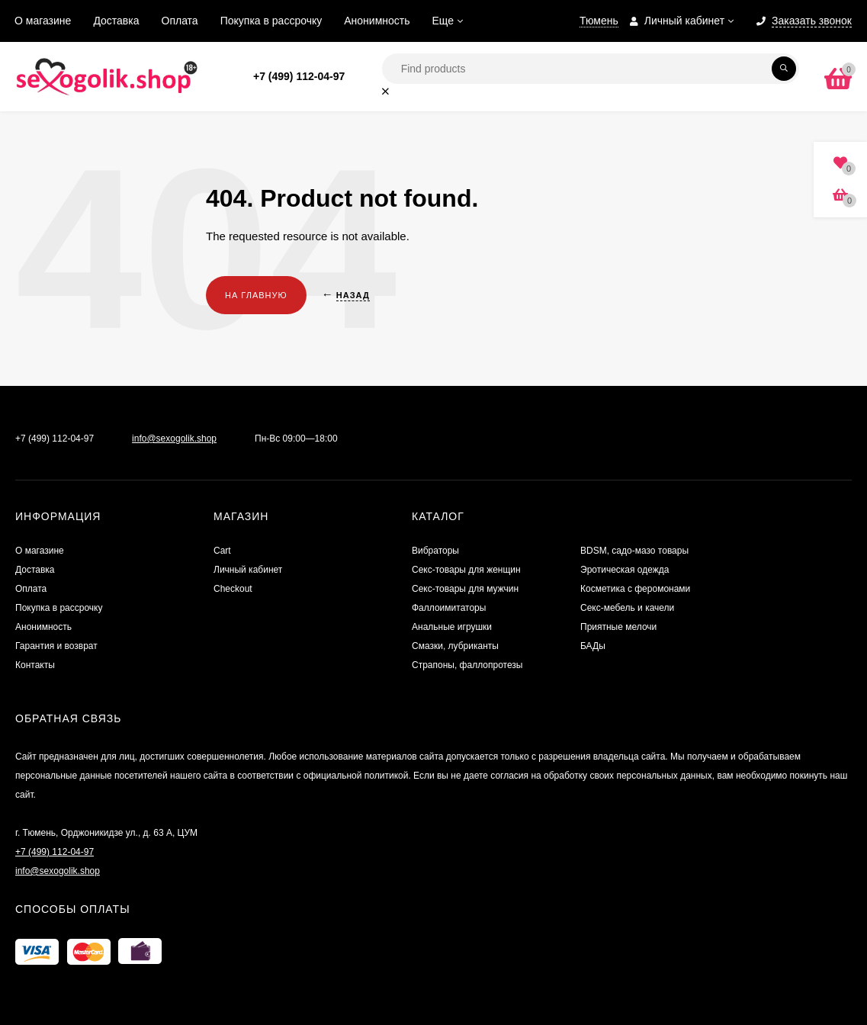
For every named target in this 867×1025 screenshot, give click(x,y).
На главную (256, 295)
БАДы (592, 646)
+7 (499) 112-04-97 (299, 76)
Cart (222, 550)
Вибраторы (435, 550)
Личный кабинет (248, 569)
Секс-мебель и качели (627, 607)
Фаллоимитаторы (449, 607)
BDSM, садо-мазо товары (634, 550)
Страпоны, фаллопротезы (467, 665)
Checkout (233, 588)
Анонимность (376, 20)
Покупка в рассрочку (271, 20)
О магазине (42, 20)
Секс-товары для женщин (466, 569)
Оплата (180, 20)
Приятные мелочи (618, 627)
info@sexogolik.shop (174, 438)
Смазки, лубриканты (455, 646)
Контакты (35, 665)
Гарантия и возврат (56, 646)
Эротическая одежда (625, 569)
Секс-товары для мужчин (465, 588)
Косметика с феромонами (635, 588)
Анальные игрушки (452, 627)
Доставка (116, 20)
